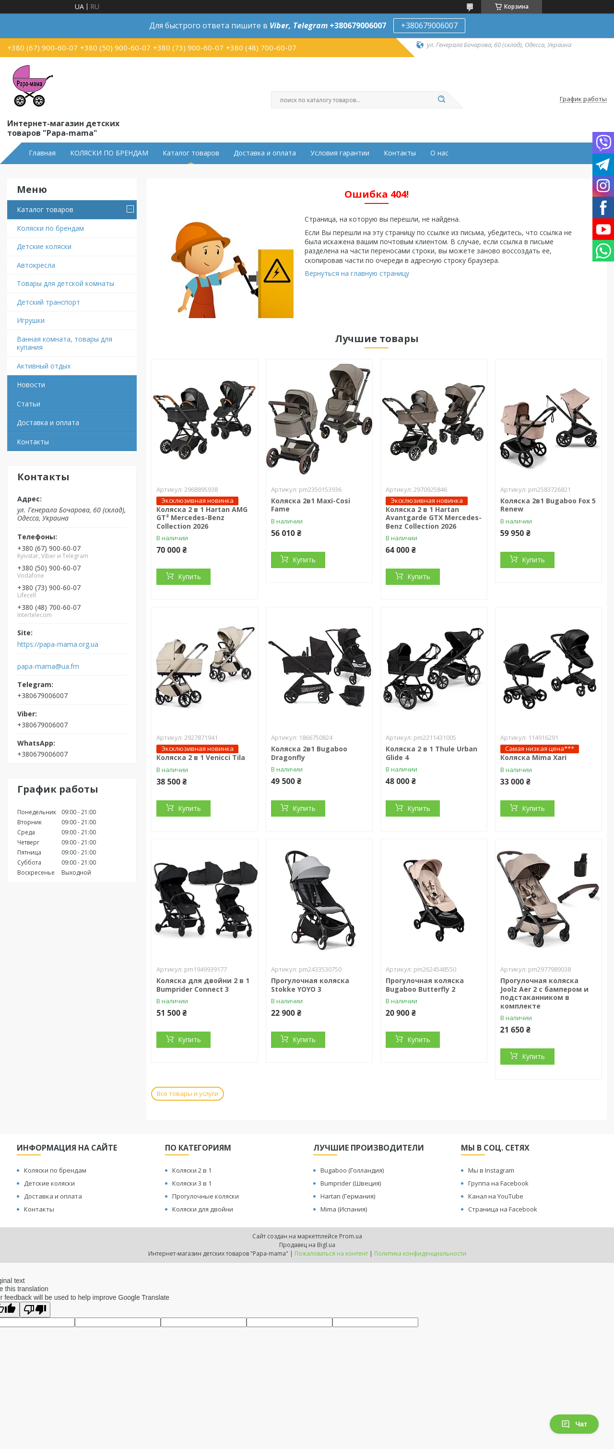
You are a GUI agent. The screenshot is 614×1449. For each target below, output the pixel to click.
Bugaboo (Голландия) (352, 1170)
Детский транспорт (48, 302)
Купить (189, 576)
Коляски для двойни (202, 1209)
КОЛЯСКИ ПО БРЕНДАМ (109, 153)
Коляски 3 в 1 (192, 1183)
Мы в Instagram (491, 1170)
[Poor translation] (35, 1310)
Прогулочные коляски (205, 1196)
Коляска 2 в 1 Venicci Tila (200, 757)
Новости (31, 384)
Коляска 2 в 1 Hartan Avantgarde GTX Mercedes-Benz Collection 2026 (434, 518)
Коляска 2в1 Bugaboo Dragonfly (309, 753)
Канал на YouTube (495, 1196)
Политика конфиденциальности (420, 1253)
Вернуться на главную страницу (357, 273)
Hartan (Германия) (347, 1196)
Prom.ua (350, 1236)
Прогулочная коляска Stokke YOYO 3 (310, 985)
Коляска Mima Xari (533, 757)
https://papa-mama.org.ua (57, 644)
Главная (42, 153)
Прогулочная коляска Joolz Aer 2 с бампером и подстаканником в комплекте (544, 993)
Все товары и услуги (187, 1093)
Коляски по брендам (50, 228)
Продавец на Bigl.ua (307, 1245)
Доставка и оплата (265, 153)
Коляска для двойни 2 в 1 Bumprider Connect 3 (202, 985)
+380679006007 (429, 25)
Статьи (28, 403)
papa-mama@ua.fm (48, 666)
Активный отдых (44, 365)
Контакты (400, 153)
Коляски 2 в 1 (192, 1170)
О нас (439, 153)
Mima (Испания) (343, 1209)
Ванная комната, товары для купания (64, 343)
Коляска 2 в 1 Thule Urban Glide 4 (431, 753)
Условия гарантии (339, 153)
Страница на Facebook (502, 1209)
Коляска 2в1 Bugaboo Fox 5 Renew (548, 505)
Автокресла (36, 265)
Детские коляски (44, 246)
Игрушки (31, 320)
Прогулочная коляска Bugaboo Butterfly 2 (425, 985)
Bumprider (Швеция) (350, 1183)
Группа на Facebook (498, 1183)
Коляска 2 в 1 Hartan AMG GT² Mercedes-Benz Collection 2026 (202, 518)
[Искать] (441, 99)
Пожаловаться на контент (331, 1253)
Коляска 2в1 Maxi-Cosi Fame (310, 505)
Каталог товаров (191, 153)
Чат (574, 1424)
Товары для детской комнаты (65, 283)
